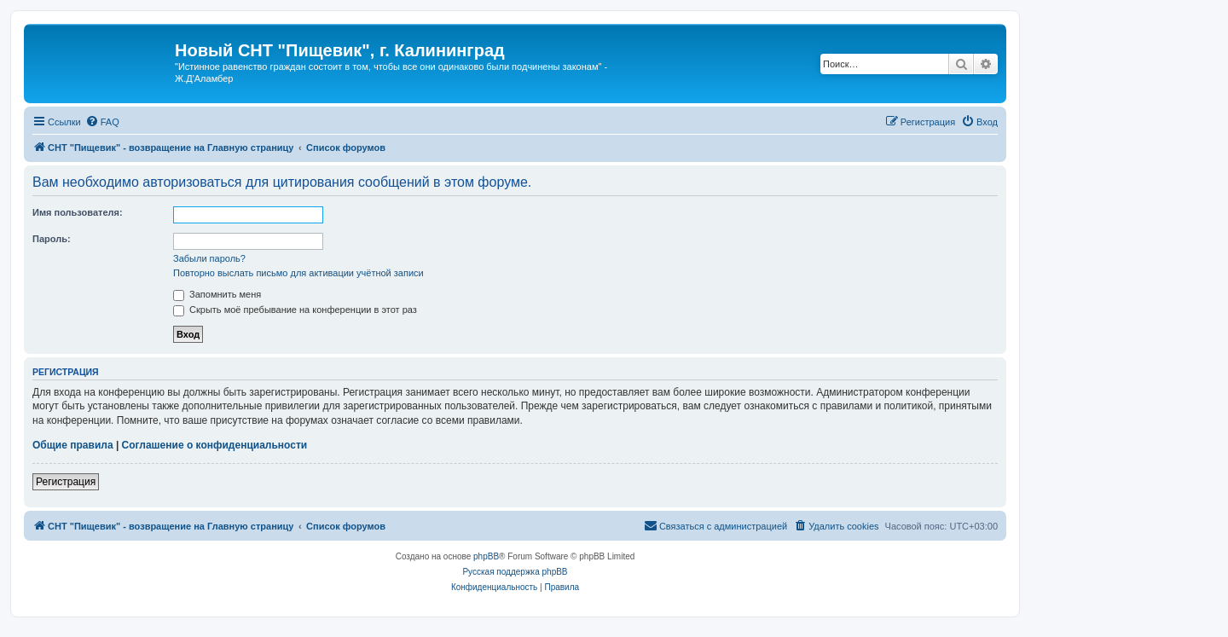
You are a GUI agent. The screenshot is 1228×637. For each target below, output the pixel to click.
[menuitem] (102, 122)
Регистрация (66, 482)
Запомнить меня (217, 294)
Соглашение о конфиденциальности (215, 445)
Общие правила (72, 445)
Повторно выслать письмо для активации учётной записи (298, 273)
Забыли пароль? (209, 258)
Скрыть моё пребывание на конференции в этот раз (295, 309)
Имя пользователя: (77, 212)
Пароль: (51, 239)
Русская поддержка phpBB (514, 571)
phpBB (486, 556)
